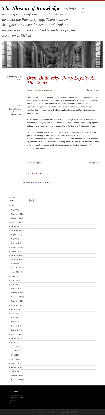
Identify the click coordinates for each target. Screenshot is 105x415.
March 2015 (15, 243)
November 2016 (16, 214)
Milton (37, 90)
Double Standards (15, 109)
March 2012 (15, 363)
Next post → (94, 163)
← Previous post (34, 163)
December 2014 (16, 255)
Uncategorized (47, 90)
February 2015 (16, 247)
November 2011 (16, 380)
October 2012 (15, 338)
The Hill (38, 97)
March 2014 (15, 288)
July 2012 (14, 346)
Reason (12, 400)
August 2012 (15, 342)
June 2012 (14, 351)
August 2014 (15, 272)
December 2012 (16, 334)
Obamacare (17, 112)
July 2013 (14, 313)
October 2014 (15, 264)
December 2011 (16, 376)
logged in (34, 182)
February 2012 (16, 367)
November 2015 (16, 222)
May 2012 (14, 355)
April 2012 (14, 359)
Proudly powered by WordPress (40, 412)
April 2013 (14, 322)
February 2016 (16, 218)
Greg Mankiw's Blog (16, 397)
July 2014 (14, 276)
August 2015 (15, 235)
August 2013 (15, 309)
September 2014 (16, 268)
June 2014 (14, 280)
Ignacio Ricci (72, 412)
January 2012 (15, 371)
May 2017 (14, 210)
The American (14, 403)
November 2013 (16, 301)
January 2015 (15, 251)
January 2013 (15, 330)
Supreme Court (16, 115)
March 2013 (15, 326)
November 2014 (16, 259)
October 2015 (15, 226)
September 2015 (16, 230)
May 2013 (14, 317)
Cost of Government (16, 395)
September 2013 (16, 305)
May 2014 (14, 284)
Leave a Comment (93, 90)
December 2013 (16, 297)
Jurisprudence (7, 112)
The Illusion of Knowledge (31, 8)
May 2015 (14, 239)
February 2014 (16, 292)
